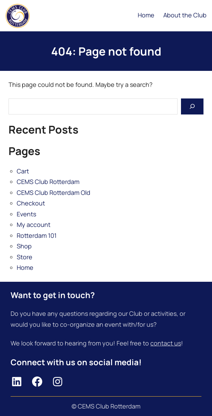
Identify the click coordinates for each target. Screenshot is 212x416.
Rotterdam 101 (37, 235)
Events (26, 214)
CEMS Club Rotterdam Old (53, 192)
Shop (24, 246)
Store (24, 257)
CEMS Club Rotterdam (48, 182)
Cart (23, 171)
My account (33, 224)
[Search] (192, 106)
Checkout (31, 203)
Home (25, 267)
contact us (165, 343)
